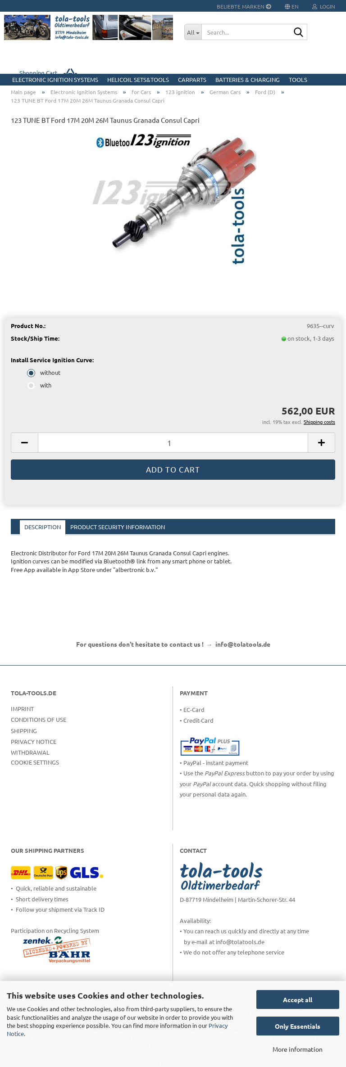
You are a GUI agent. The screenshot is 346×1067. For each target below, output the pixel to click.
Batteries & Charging (247, 79)
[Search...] (192, 32)
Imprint (22, 708)
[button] (24, 442)
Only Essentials (297, 1026)
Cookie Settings (35, 762)
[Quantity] (173, 442)
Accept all (297, 999)
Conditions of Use (38, 719)
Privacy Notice (33, 741)
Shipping (24, 730)
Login (323, 6)
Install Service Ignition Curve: (52, 360)
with (40, 385)
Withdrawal (30, 752)
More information (298, 1049)
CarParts (192, 79)
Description (42, 527)
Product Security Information (117, 527)
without (44, 372)
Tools (298, 79)
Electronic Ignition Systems (55, 79)
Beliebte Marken (244, 6)
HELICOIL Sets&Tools (138, 79)
